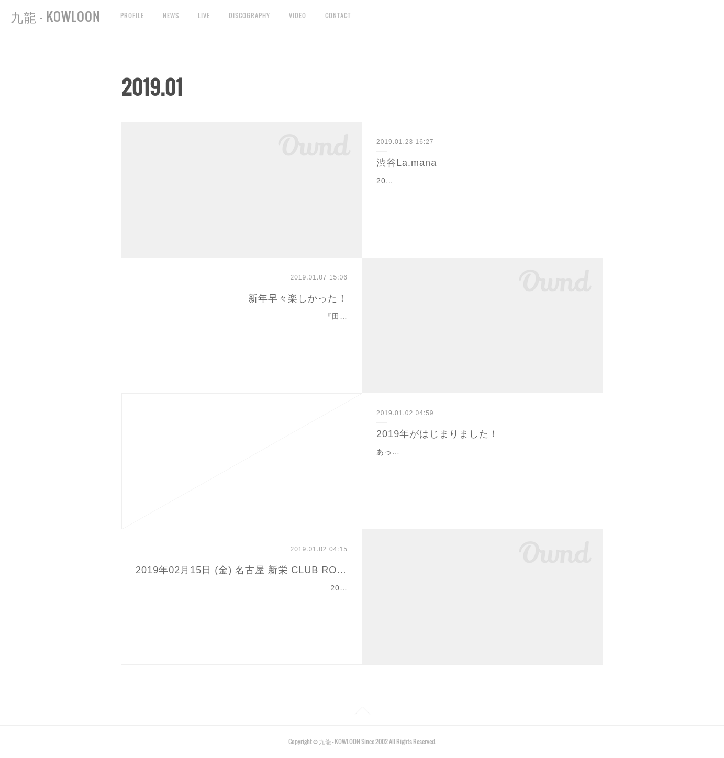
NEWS (171, 15)
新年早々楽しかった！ (298, 298)
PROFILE (132, 15)
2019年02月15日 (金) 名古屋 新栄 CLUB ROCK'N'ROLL (242, 570)
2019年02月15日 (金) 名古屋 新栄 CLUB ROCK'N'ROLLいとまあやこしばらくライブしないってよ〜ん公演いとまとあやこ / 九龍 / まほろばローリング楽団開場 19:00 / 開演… (242, 601)
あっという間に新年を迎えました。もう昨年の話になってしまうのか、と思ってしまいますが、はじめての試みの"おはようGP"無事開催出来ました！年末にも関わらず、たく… (481, 465)
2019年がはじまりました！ (437, 434)
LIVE (204, 15)
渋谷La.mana (406, 163)
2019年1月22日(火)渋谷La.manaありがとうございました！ (482, 180)
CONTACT (338, 15)
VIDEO (297, 15)
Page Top (362, 712)
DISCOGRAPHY (249, 15)
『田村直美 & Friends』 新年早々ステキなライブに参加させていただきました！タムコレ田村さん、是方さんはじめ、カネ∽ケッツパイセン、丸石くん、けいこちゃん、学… (242, 329)
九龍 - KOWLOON (55, 16)
